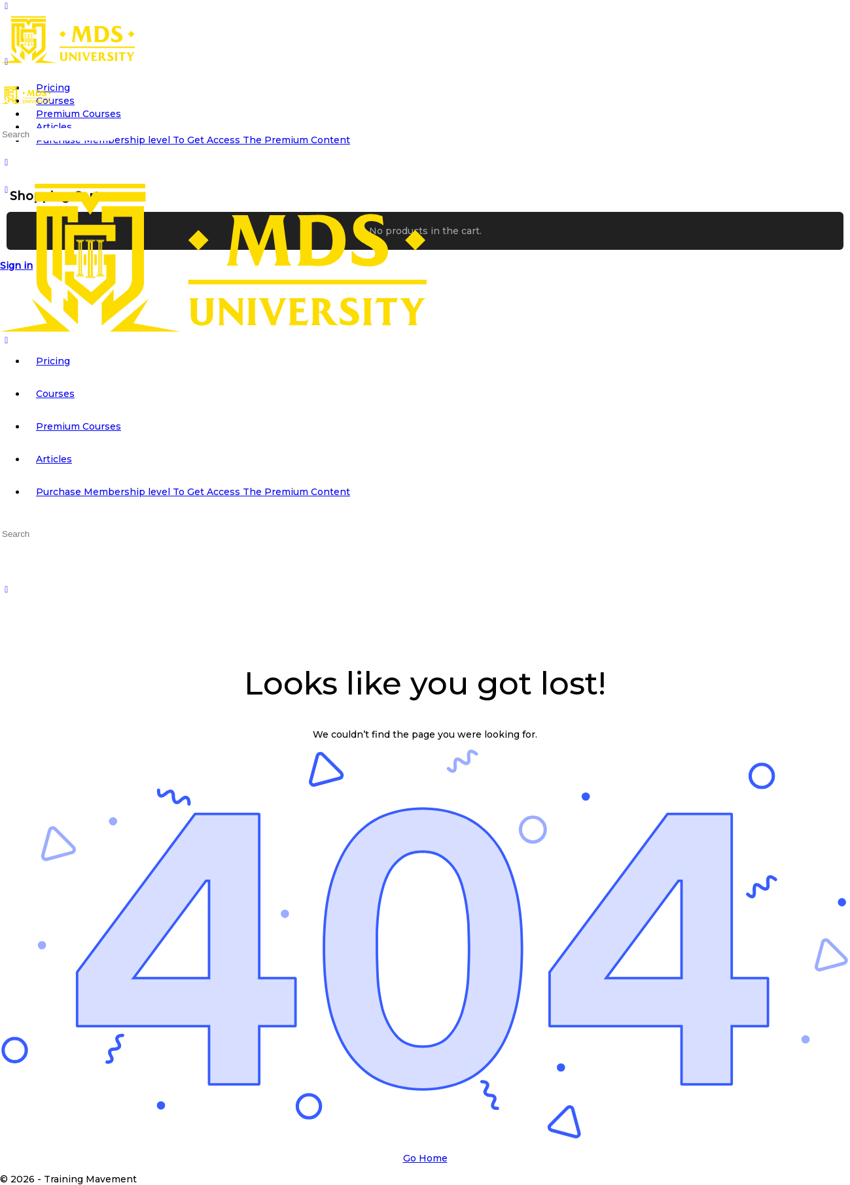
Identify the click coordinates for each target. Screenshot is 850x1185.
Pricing (53, 361)
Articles (54, 459)
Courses (55, 394)
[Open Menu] (6, 61)
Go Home (425, 1158)
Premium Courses (78, 426)
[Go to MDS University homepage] (67, 60)
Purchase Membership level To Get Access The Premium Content (193, 492)
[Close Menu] (6, 340)
